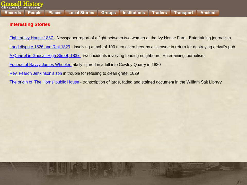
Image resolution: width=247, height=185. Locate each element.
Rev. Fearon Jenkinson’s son (36, 73)
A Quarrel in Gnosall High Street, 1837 (45, 55)
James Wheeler (57, 64)
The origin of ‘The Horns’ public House (44, 82)
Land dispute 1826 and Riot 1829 (40, 47)
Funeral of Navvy (26, 64)
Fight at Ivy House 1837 (32, 38)
